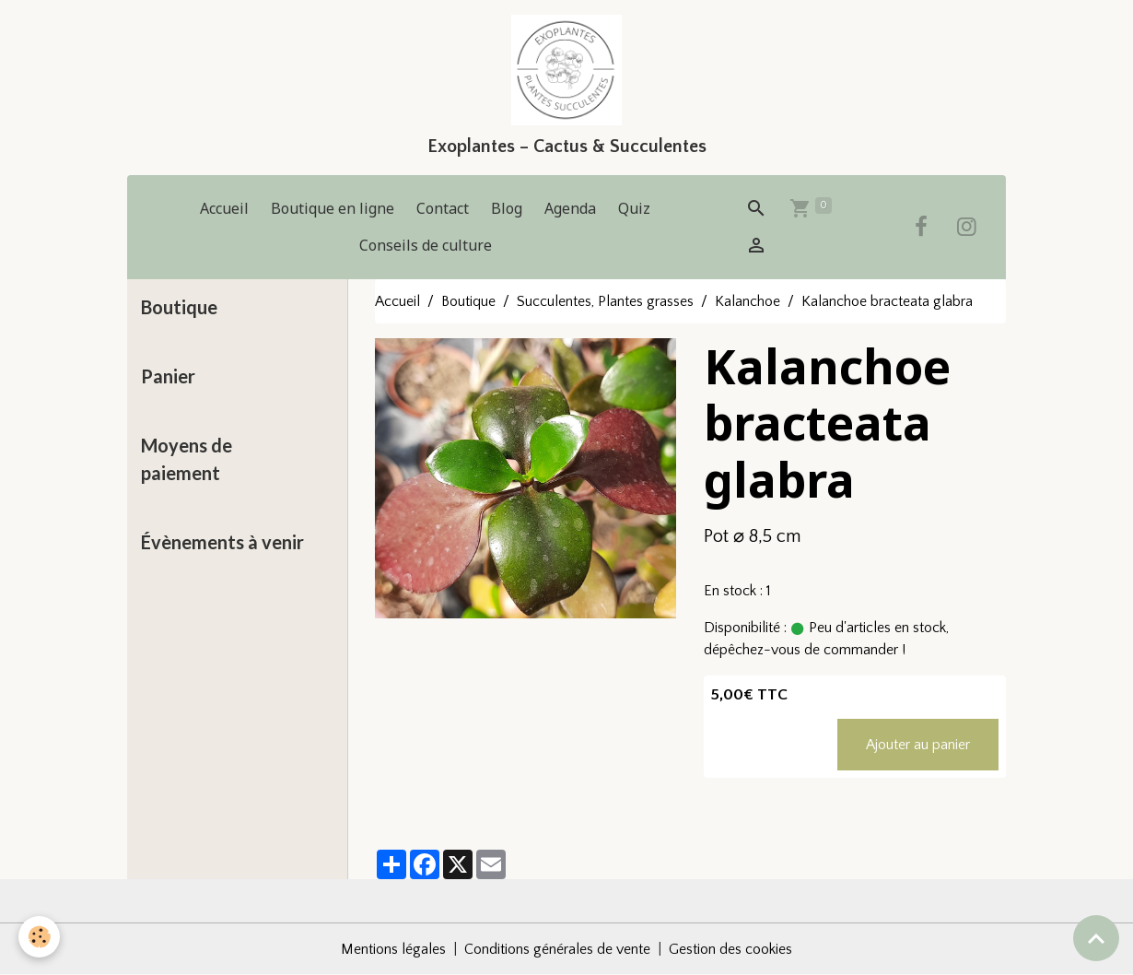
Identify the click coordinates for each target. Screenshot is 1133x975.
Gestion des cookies (730, 949)
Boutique (468, 301)
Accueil (224, 208)
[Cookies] (39, 936)
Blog (506, 208)
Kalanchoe (747, 301)
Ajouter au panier (918, 744)
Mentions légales (393, 949)
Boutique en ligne (332, 208)
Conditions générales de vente (557, 949)
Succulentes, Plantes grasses (605, 301)
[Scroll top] (1096, 938)
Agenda (570, 208)
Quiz (634, 208)
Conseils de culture (425, 245)
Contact (442, 208)
